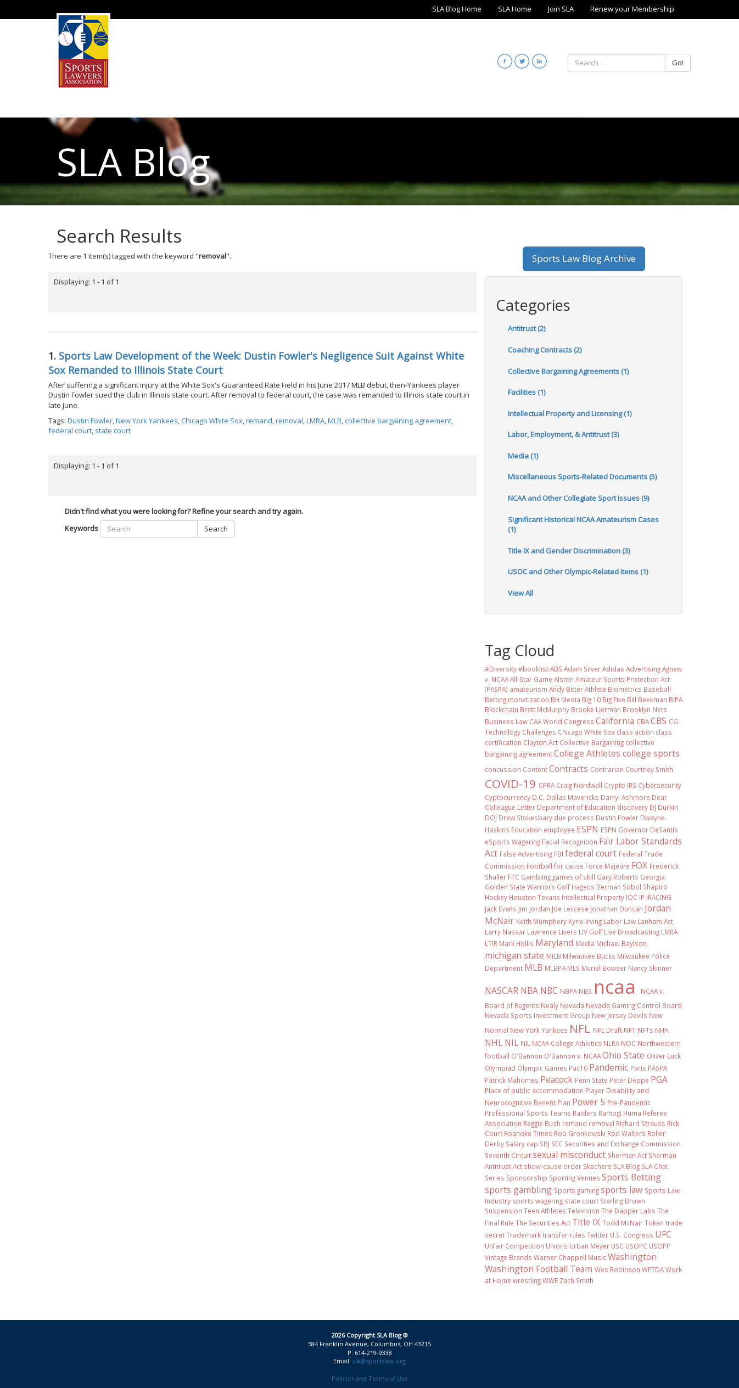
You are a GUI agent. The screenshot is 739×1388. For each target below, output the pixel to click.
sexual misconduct (569, 1155)
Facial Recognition (569, 841)
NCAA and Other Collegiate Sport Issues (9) (578, 498)
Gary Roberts (618, 876)
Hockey (496, 897)
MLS (573, 968)
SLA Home (514, 9)
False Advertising (526, 853)
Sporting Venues (574, 1177)
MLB (334, 421)
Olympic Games (542, 1068)
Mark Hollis (516, 943)
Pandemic (608, 1067)
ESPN (587, 829)
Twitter (597, 1234)
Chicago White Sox (212, 421)
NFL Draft (607, 1030)
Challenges (539, 731)
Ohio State (623, 1055)
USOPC (636, 1245)
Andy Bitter (566, 689)
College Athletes (587, 753)
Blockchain (501, 709)
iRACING (658, 897)
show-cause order (552, 1166)
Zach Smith (576, 1280)
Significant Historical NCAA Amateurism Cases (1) (583, 524)
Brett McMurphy (544, 709)
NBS (585, 991)
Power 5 (588, 1102)
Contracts (568, 769)
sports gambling (518, 1190)
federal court (70, 430)
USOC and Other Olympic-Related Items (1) (578, 572)
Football (539, 865)
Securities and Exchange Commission (622, 1143)
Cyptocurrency (507, 797)
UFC (663, 1234)
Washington (632, 1257)
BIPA (675, 699)
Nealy (549, 1005)
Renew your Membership (632, 9)
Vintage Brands (508, 1257)
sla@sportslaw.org (379, 1361)
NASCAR (501, 990)
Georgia (652, 876)
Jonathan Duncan (616, 908)
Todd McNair (622, 1222)
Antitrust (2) (526, 328)
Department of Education (576, 807)
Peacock (556, 1079)
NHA (661, 1030)
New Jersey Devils (619, 1015)
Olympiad (500, 1068)
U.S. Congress (631, 1234)
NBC (549, 990)
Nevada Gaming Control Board (634, 1005)
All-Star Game (531, 679)
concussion (503, 769)
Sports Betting (631, 1177)
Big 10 (591, 699)
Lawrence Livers (552, 931)
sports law (621, 1190)
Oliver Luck (664, 1055)
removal (289, 421)
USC (617, 1245)
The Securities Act (543, 1222)
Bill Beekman (647, 699)
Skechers (597, 1166)
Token (654, 1222)
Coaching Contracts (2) (544, 350)
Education (526, 829)
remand (259, 421)
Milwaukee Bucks (589, 956)
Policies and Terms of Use (370, 1378)
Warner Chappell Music (570, 1257)
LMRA (315, 421)
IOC (631, 897)
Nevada (572, 1005)
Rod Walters (626, 1133)
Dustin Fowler (90, 421)
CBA (642, 721)
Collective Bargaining (591, 742)
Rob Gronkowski (580, 1133)
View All (520, 593)
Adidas (613, 668)
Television (584, 1210)
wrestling (527, 1280)
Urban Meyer (589, 1245)
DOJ (491, 817)
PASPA (657, 1068)
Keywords (81, 528)
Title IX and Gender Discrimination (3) (569, 551)
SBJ (545, 1143)
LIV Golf (590, 931)
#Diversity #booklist (516, 668)
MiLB (553, 956)
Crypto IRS (620, 785)
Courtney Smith (649, 769)
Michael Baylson (621, 943)
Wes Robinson (617, 1269)
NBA (529, 990)
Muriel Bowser (603, 968)
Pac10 (578, 1068)
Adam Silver (582, 668)
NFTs (645, 1030)
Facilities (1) (526, 392)
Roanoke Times (528, 1133)
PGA (659, 1079)
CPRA (547, 785)
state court (113, 430)
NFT (630, 1030)
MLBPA (555, 968)
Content (535, 769)
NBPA (568, 991)
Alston (564, 679)
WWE (550, 1280)
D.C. (538, 797)
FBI (558, 853)
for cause (569, 865)
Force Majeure (607, 865)
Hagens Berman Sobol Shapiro (620, 886)
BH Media (565, 699)
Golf (563, 886)
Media (585, 943)
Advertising (643, 668)
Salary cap (522, 1143)
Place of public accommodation (534, 1090)
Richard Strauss (640, 1123)
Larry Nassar (505, 931)
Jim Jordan (534, 908)
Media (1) (523, 456)
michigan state (514, 955)
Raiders (585, 1113)
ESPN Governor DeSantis (639, 829)
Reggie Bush (542, 1123)
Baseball (657, 689)
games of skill (573, 876)
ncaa (615, 986)
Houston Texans (534, 897)
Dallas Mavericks (572, 797)
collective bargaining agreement (398, 421)
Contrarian (607, 769)
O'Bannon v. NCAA (572, 1055)
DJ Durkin (664, 807)
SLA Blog (626, 1166)
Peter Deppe (629, 1080)
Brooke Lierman (596, 709)
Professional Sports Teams (528, 1113)
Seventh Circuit (508, 1155)
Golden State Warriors (520, 886)
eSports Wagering (512, 841)
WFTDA (653, 1269)
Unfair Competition (514, 1245)
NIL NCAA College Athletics (561, 1043)
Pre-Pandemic (629, 1102)
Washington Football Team (538, 1269)
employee (559, 829)
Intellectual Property (593, 897)
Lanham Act (655, 921)
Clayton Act (540, 742)
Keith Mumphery (541, 921)
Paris (638, 1068)
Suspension (503, 1210)
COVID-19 (510, 783)
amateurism (528, 689)
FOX (639, 865)
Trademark (523, 1234)
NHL (493, 1043)
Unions (557, 1245)
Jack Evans (501, 908)
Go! (678, 63)
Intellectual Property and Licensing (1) (569, 413)
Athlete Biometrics (613, 689)
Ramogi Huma (619, 1113)
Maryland (554, 943)
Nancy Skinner (650, 968)
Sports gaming (576, 1190)
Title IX (586, 1222)
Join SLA (561, 9)
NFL (579, 1028)
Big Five (613, 699)
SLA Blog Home (457, 9)
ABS (556, 668)
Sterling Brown (622, 1200)
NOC (628, 1043)
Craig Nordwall (579, 785)
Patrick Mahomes (512, 1080)
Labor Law (619, 921)
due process (574, 817)
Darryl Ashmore (625, 797)
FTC (513, 876)
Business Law (506, 721)
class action (635, 731)
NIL (511, 1043)
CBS (659, 721)
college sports (651, 753)
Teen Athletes (545, 1210)
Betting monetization (517, 699)
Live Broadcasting (631, 931)
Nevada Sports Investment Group (537, 1015)
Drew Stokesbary (525, 817)
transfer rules (563, 1234)
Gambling (536, 876)
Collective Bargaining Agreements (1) (568, 371)
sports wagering (537, 1200)
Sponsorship (526, 1177)
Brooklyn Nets (645, 709)
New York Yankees (147, 421)
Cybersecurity (659, 785)
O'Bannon (526, 1055)
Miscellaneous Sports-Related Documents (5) (582, 477)
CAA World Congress (561, 721)
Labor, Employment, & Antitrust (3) (563, 434)
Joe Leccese (570, 908)
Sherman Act (627, 1155)
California (615, 721)
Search (216, 529)
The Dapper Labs (628, 1210)
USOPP (659, 1245)
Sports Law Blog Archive (584, 258)
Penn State (591, 1080)
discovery (632, 807)
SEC (557, 1143)
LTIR (491, 943)
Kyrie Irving (585, 921)
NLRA (611, 1043)
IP (642, 897)
